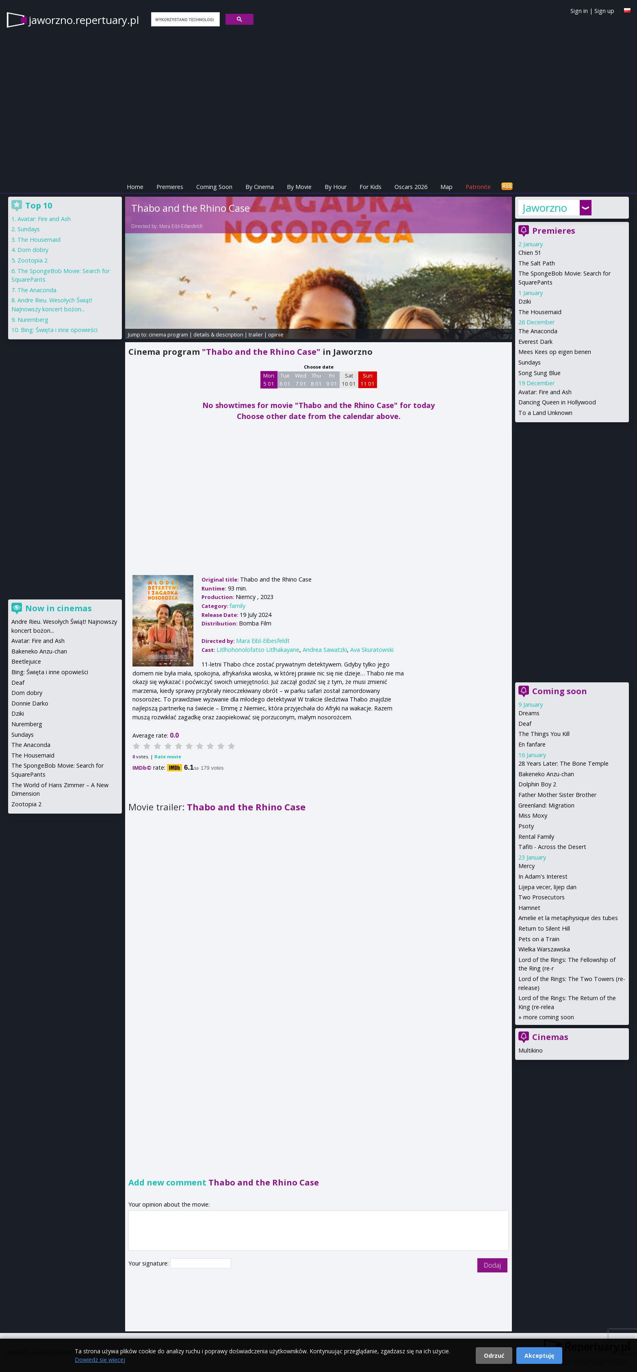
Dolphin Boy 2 (537, 784)
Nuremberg (32, 319)
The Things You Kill (544, 734)
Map (446, 187)
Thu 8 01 (316, 379)
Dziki (524, 301)
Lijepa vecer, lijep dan (547, 887)
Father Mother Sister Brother (557, 795)
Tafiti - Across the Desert (552, 847)
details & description (218, 334)
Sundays (529, 362)
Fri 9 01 (331, 379)
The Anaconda (537, 331)
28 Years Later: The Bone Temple (563, 763)
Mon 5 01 (268, 379)
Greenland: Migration (546, 805)
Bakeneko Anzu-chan (546, 774)
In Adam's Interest (543, 876)
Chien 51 (529, 252)
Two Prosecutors (541, 897)
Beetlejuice (26, 661)
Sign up (604, 11)
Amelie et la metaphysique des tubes (568, 918)
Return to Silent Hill (544, 928)
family (237, 606)
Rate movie (167, 756)
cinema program (168, 334)
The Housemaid (539, 312)
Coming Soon (214, 187)
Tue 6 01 (285, 379)
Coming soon (559, 691)
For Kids (370, 187)
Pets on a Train (538, 939)
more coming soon (548, 1017)
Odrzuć (494, 1355)
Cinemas (550, 1036)
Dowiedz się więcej (100, 1359)
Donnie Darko (29, 703)
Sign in (579, 11)
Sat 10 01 (349, 379)
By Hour (336, 187)
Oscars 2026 (410, 187)
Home (135, 187)
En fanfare (532, 744)
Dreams (529, 713)
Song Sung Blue (539, 373)
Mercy (526, 866)
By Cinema (259, 187)
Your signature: (149, 1263)
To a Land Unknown (545, 413)
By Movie (299, 187)
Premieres (169, 187)
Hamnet (529, 908)
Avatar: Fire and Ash (545, 392)
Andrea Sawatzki (325, 649)
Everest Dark (535, 341)
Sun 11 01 (367, 379)
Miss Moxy (532, 815)
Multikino (530, 1050)
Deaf (524, 723)
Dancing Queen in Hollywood (557, 402)
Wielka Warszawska (544, 949)
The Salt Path (536, 263)
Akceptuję (539, 1355)
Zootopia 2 (32, 260)
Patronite (478, 187)
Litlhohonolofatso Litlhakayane (258, 649)
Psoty (526, 826)
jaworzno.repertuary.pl (84, 20)
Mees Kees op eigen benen (554, 352)
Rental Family (536, 836)
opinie (276, 334)
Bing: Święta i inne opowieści (59, 330)
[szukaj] (184, 19)
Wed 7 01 (300, 379)
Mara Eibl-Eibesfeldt (181, 226)
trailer (256, 334)
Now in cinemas (58, 608)
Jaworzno (544, 207)
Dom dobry (32, 250)
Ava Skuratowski (372, 649)
